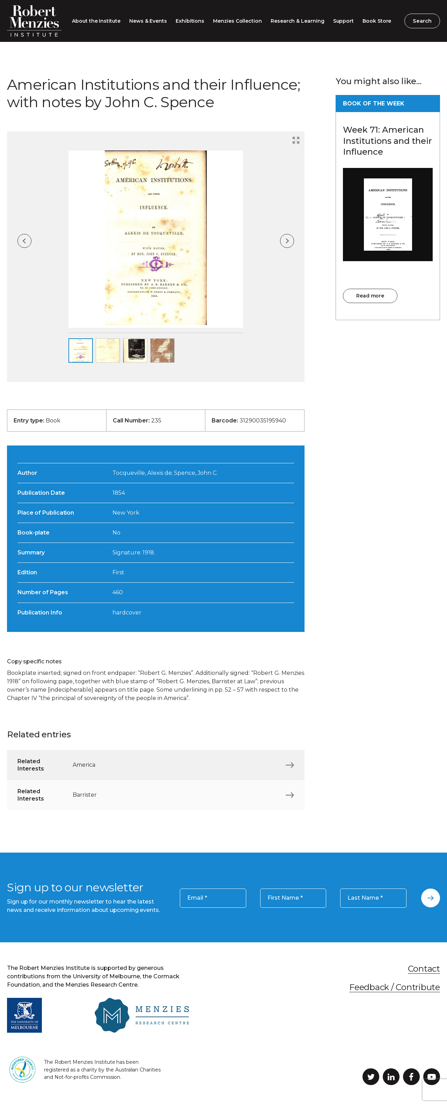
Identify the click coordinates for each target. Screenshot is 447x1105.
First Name (285, 897)
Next (287, 241)
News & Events (148, 21)
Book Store (376, 21)
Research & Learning (297, 21)
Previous (24, 241)
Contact (424, 969)
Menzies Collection (237, 21)
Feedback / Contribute (394, 987)
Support (343, 21)
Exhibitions (190, 21)
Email (197, 897)
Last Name (365, 897)
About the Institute (96, 21)
